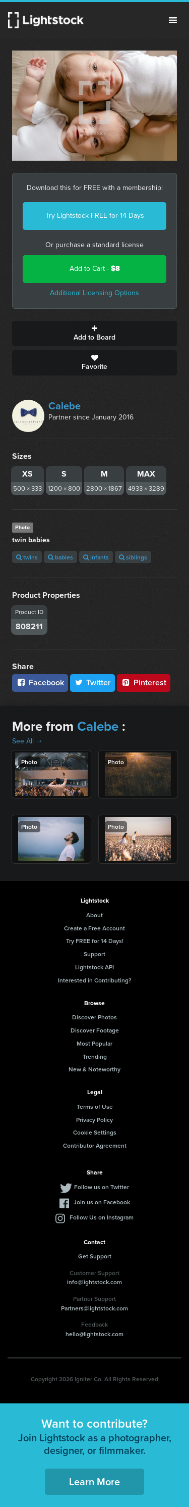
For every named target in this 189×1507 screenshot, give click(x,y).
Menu (173, 20)
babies (60, 557)
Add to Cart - (95, 268)
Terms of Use (95, 1106)
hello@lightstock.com (94, 1334)
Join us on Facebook (102, 1202)
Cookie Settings (94, 1132)
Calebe (64, 405)
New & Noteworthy (94, 1069)
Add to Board (94, 333)
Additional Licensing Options (94, 293)
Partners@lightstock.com (94, 1308)
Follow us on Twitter (101, 1187)
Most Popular (94, 1043)
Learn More (94, 1481)
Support (94, 954)
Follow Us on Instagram (102, 1217)
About (94, 915)
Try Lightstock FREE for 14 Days (94, 215)
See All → (27, 741)
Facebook (40, 682)
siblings (133, 557)
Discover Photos (94, 1017)
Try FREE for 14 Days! (94, 940)
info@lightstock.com (94, 1282)
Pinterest (143, 682)
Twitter (92, 682)
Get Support (94, 1256)
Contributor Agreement (95, 1145)
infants (96, 557)
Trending (95, 1056)
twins (27, 557)
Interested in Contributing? (95, 980)
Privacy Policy (94, 1119)
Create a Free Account (94, 928)
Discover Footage (95, 1030)
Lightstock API (94, 967)
